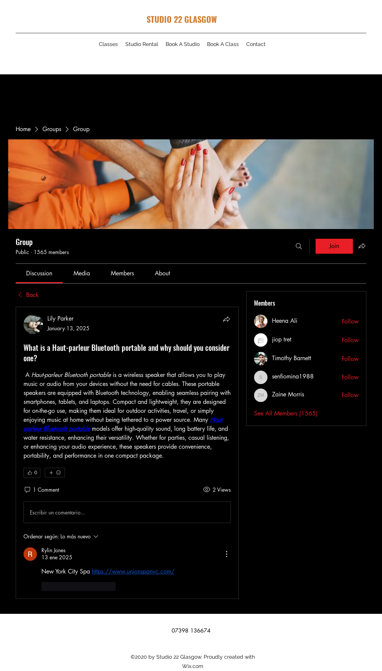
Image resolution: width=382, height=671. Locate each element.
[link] (39, 273)
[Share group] (361, 245)
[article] (127, 453)
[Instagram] (352, 57)
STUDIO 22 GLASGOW (182, 19)
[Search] (298, 246)
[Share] (226, 319)
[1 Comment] (41, 490)
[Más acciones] (226, 554)
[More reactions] (55, 472)
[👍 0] (32, 472)
